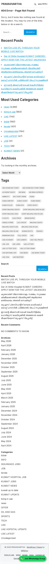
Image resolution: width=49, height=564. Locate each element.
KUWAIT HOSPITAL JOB (13, 477)
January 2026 (8, 354)
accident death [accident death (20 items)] (8, 192)
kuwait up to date (9, 490)
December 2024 (9, 410)
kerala (7, 126)
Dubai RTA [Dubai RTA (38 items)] (20, 205)
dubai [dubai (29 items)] (32, 196)
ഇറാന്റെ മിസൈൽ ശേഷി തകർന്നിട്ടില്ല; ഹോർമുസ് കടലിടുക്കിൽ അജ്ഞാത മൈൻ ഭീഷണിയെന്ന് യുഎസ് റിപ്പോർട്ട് (22, 88)
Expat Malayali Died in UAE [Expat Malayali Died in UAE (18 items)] (33, 209)
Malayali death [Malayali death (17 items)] (36, 222)
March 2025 (7, 397)
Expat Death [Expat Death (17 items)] (32, 205)
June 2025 (6, 384)
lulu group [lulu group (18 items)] (21, 222)
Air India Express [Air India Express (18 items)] (36, 192)
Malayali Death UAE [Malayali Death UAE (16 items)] (10, 227)
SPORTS (5, 516)
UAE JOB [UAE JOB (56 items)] (5, 244)
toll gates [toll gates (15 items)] (22, 235)
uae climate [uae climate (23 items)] (22, 240)
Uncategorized (11, 131)
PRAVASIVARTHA (11, 4)
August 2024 (7, 428)
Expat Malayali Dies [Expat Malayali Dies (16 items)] (10, 214)
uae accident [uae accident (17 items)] (7, 240)
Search (5, 263)
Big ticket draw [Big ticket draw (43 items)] (19, 196)
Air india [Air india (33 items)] (22, 192)
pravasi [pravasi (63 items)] (39, 231)
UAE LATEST (10, 136)
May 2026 (6, 341)
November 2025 (9, 363)
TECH (7, 146)
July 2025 (6, 380)
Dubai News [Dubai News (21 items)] (35, 201)
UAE (6, 116)
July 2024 (6, 432)
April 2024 (6, 445)
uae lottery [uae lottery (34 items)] (29, 244)
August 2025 (7, 376)
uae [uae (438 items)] (31, 235)
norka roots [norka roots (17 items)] (27, 231)
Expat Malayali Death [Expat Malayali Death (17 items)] (11, 209)
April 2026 (6, 345)
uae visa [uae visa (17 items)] (5, 257)
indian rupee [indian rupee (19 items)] (30, 218)
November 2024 (9, 415)
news (6, 107)
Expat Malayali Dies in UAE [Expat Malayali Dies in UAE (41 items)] (32, 214)
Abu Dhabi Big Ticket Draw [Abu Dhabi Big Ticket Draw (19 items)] (33, 188)
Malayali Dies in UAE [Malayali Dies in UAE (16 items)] (10, 231)
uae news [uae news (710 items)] (24, 253)
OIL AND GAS (8, 512)
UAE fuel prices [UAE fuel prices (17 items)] (36, 240)
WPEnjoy (24, 551)
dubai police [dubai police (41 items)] (7, 205)
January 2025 (8, 406)
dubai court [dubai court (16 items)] (22, 201)
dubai (6, 121)
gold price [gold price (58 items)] (16, 218)
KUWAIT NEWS (12, 151)
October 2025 (8, 367)
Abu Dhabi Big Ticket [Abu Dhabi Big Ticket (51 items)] (10, 188)
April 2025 (6, 393)
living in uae (10, 111)
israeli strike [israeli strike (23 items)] (7, 222)
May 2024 (6, 441)
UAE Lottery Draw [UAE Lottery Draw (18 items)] (27, 248)
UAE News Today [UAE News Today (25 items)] (38, 253)
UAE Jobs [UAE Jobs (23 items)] (16, 244)
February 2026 (8, 350)
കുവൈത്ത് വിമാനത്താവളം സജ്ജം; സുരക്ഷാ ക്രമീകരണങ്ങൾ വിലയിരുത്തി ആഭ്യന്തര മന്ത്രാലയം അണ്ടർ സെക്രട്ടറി (22, 68)
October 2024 (8, 419)
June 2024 (6, 436)
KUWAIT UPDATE (10, 494)
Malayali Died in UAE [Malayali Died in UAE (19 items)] (30, 227)
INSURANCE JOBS (10, 464)
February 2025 (8, 402)
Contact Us (40, 555)
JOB (6, 141)
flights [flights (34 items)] (5, 218)
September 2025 (9, 371)
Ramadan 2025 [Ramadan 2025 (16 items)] (8, 235)
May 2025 (6, 389)
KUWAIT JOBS (8, 481)
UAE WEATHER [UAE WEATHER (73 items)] (18, 257)
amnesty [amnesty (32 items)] (6, 196)
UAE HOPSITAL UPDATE (14, 529)
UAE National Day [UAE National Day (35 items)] (9, 253)
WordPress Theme (34, 547)
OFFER (4, 507)
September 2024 (9, 423)
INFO (3, 459)
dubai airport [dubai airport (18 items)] (8, 201)
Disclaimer (18, 558)
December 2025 (9, 358)
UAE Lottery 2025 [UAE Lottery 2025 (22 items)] (9, 248)
